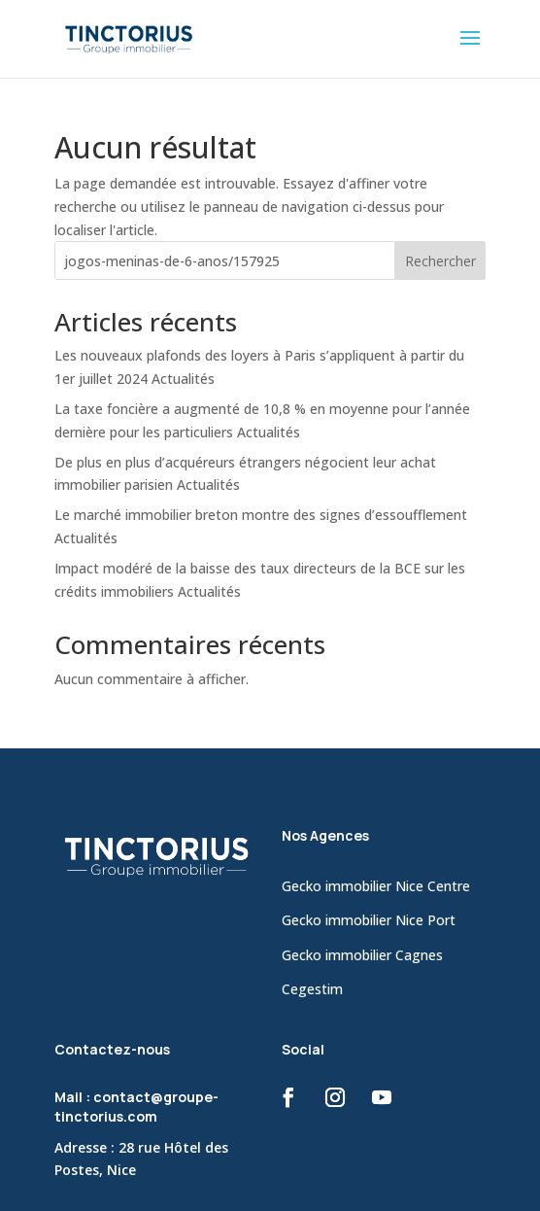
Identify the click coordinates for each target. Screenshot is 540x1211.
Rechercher (440, 261)
